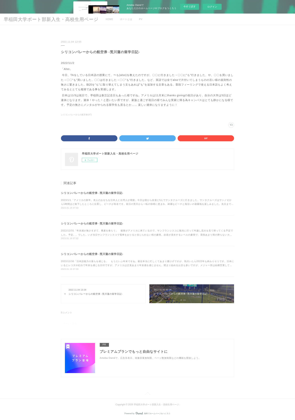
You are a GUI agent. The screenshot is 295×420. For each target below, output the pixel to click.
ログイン (212, 6)
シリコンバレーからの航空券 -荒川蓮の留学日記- (92, 192)
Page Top (147, 394)
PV (140, 19)
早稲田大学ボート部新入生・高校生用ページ (51, 19)
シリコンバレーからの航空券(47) (76, 115)
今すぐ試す (189, 6)
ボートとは (126, 19)
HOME (109, 19)
